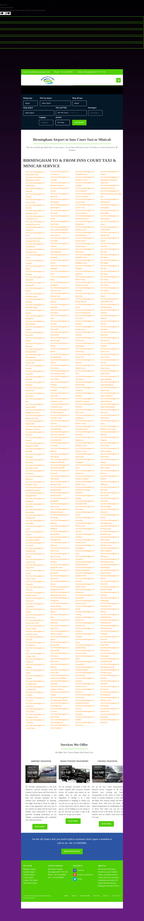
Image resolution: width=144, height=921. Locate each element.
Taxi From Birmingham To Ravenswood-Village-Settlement (84, 491)
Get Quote (79, 123)
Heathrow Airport (29, 870)
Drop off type (77, 99)
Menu (118, 80)
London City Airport (30, 881)
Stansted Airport (29, 876)
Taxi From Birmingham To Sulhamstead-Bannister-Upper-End (111, 195)
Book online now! (72, 852)
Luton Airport (28, 878)
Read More (40, 828)
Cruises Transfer (107, 762)
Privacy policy (27, 899)
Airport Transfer (41, 762)
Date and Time (61, 109)
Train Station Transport (74, 762)
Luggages (42, 118)
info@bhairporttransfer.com (39, 72)
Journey (58, 118)
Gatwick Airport (29, 873)
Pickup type (27, 99)
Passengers (92, 109)
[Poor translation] (7, 13)
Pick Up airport (46, 99)
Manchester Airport (30, 884)
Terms (46, 897)
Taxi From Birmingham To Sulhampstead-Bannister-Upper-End (109, 181)
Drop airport (28, 109)
